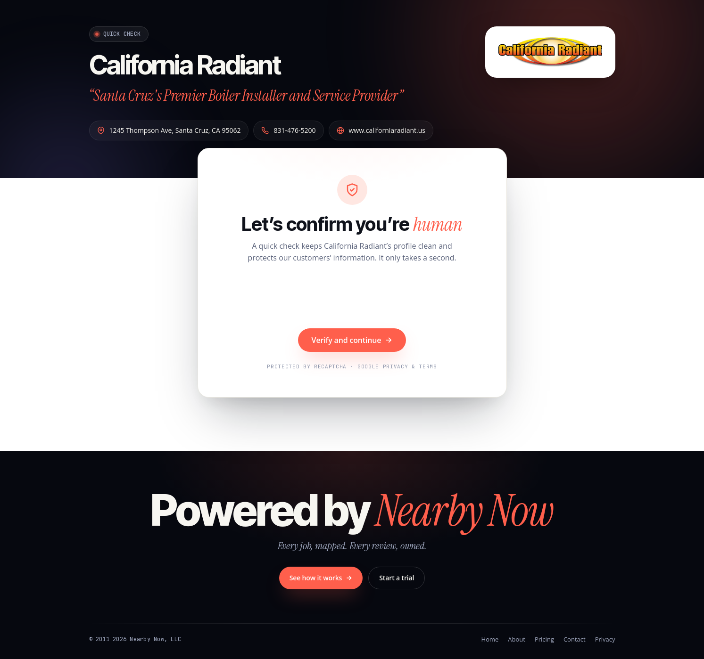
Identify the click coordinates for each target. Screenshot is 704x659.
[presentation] (352, 296)
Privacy (605, 639)
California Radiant (185, 65)
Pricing (544, 639)
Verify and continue (352, 340)
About (516, 639)
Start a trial (396, 577)
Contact (574, 639)
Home (490, 639)
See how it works (321, 577)
